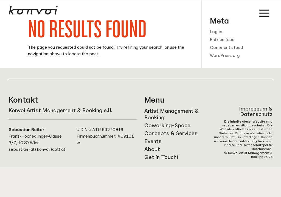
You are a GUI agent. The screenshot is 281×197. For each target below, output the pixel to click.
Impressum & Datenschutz (255, 111)
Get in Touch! (161, 157)
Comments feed (226, 47)
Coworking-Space (167, 125)
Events (153, 141)
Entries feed (222, 39)
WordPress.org (225, 55)
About (152, 149)
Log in (216, 31)
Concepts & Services (171, 133)
